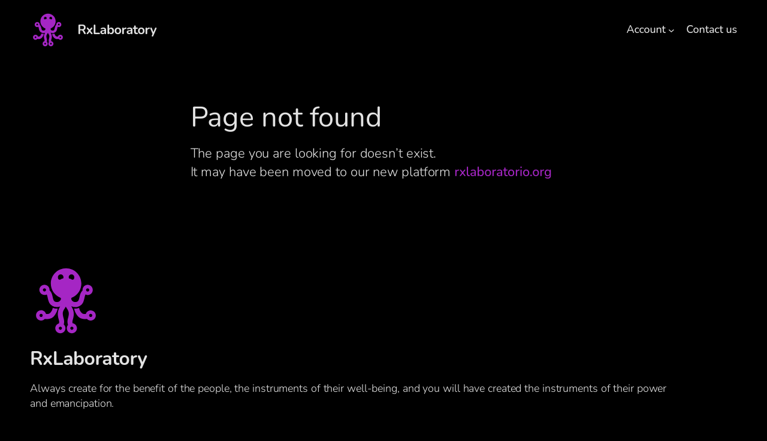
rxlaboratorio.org (502, 172)
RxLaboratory (116, 30)
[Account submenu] (671, 30)
